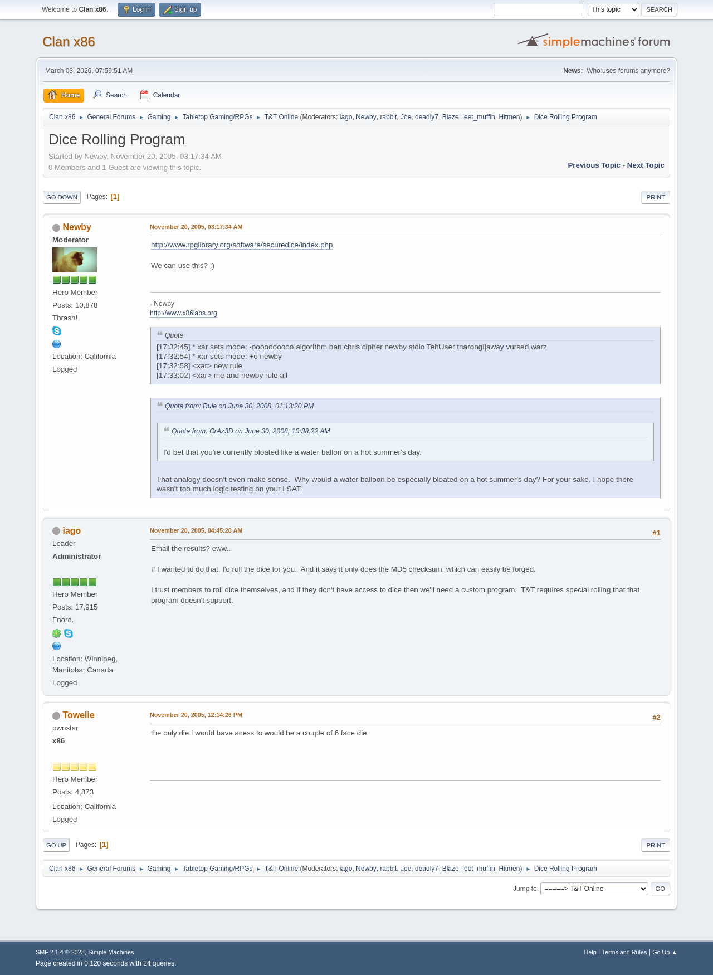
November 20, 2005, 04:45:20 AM (196, 530)
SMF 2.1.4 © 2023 (60, 952)
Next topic (646, 165)
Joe (406, 117)
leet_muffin (478, 117)
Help (590, 952)
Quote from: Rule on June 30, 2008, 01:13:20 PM (239, 406)
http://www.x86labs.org (183, 313)
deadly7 (426, 117)
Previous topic (594, 165)
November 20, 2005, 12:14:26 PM (196, 714)
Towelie (78, 715)
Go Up (56, 845)
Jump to (525, 889)
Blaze (450, 117)
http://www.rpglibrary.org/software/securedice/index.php (242, 245)
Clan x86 (68, 41)
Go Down (61, 197)
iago (346, 117)
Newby (366, 117)
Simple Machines (111, 952)
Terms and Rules (624, 952)
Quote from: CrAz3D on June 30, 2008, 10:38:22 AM (251, 431)
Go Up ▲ (664, 952)
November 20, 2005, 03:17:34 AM (196, 226)
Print (655, 197)
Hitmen (509, 117)
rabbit (388, 117)
